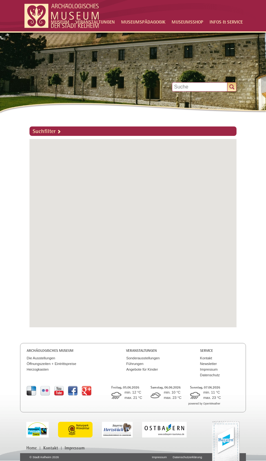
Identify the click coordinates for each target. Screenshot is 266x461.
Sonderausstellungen (143, 358)
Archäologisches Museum (50, 350)
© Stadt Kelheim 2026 (44, 457)
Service (206, 350)
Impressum (209, 369)
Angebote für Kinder (142, 369)
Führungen (134, 364)
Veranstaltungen (141, 350)
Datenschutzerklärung (187, 457)
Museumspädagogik (143, 21)
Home (31, 448)
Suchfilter (47, 131)
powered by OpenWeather (204, 403)
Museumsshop (187, 21)
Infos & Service (226, 21)
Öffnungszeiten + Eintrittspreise (51, 364)
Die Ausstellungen (41, 358)
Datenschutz (210, 375)
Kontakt (206, 358)
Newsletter (208, 364)
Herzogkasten (38, 369)
